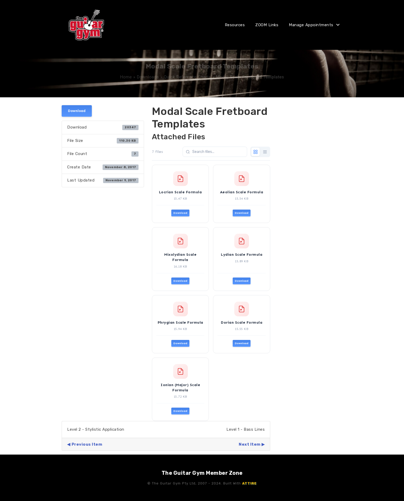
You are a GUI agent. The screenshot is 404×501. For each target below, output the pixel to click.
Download (77, 111)
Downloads (148, 76)
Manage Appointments (311, 25)
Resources (235, 25)
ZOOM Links (266, 25)
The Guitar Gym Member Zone (202, 473)
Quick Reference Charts (187, 76)
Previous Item (87, 444)
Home (126, 76)
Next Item (250, 444)
